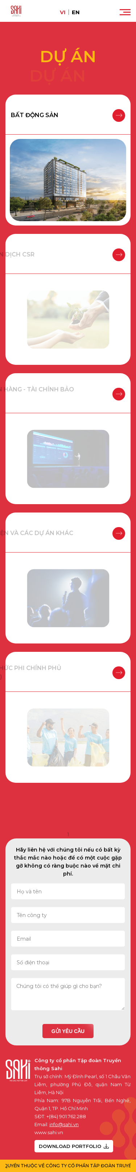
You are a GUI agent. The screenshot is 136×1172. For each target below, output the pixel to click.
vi (63, 12)
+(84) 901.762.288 (66, 1116)
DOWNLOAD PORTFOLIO (74, 1146)
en (76, 12)
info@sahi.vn (64, 1124)
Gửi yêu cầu (68, 1031)
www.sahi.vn (48, 1132)
